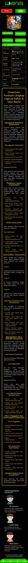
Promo (3, 561)
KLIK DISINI (15, 84)
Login (17, 561)
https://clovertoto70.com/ (12, 201)
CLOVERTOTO (7, 107)
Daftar (10, 561)
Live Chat (24, 561)
